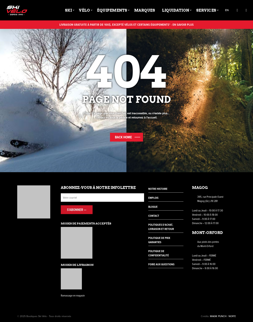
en (227, 10)
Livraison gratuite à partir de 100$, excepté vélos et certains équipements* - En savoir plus (126, 24)
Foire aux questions (161, 264)
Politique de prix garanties (159, 240)
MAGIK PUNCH (218, 316)
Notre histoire (157, 189)
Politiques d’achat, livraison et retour (161, 227)
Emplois (153, 198)
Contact (153, 216)
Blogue (153, 207)
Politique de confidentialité (158, 253)
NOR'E (232, 316)
